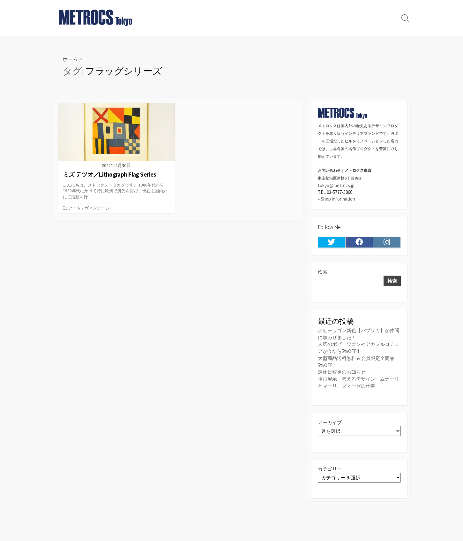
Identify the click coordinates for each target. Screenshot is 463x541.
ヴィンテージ (97, 208)
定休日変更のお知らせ (342, 371)
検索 (322, 272)
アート (74, 208)
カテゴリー (330, 468)
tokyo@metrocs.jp (336, 185)
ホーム (70, 59)
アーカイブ (330, 421)
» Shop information (336, 199)
